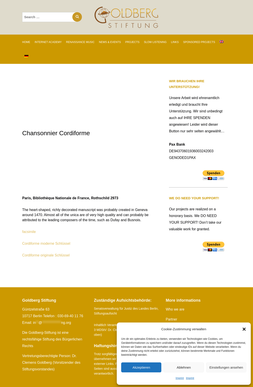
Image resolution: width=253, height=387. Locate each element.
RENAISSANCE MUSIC (80, 42)
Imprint (180, 378)
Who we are (175, 309)
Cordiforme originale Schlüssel (46, 255)
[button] (244, 329)
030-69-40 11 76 (70, 316)
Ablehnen (184, 367)
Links (175, 42)
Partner (171, 319)
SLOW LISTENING (155, 42)
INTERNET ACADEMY (48, 42)
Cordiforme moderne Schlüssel (46, 243)
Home (26, 42)
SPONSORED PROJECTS (199, 42)
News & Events (110, 42)
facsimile (29, 232)
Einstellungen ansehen (226, 367)
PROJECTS (132, 42)
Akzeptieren (141, 367)
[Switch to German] (26, 56)
